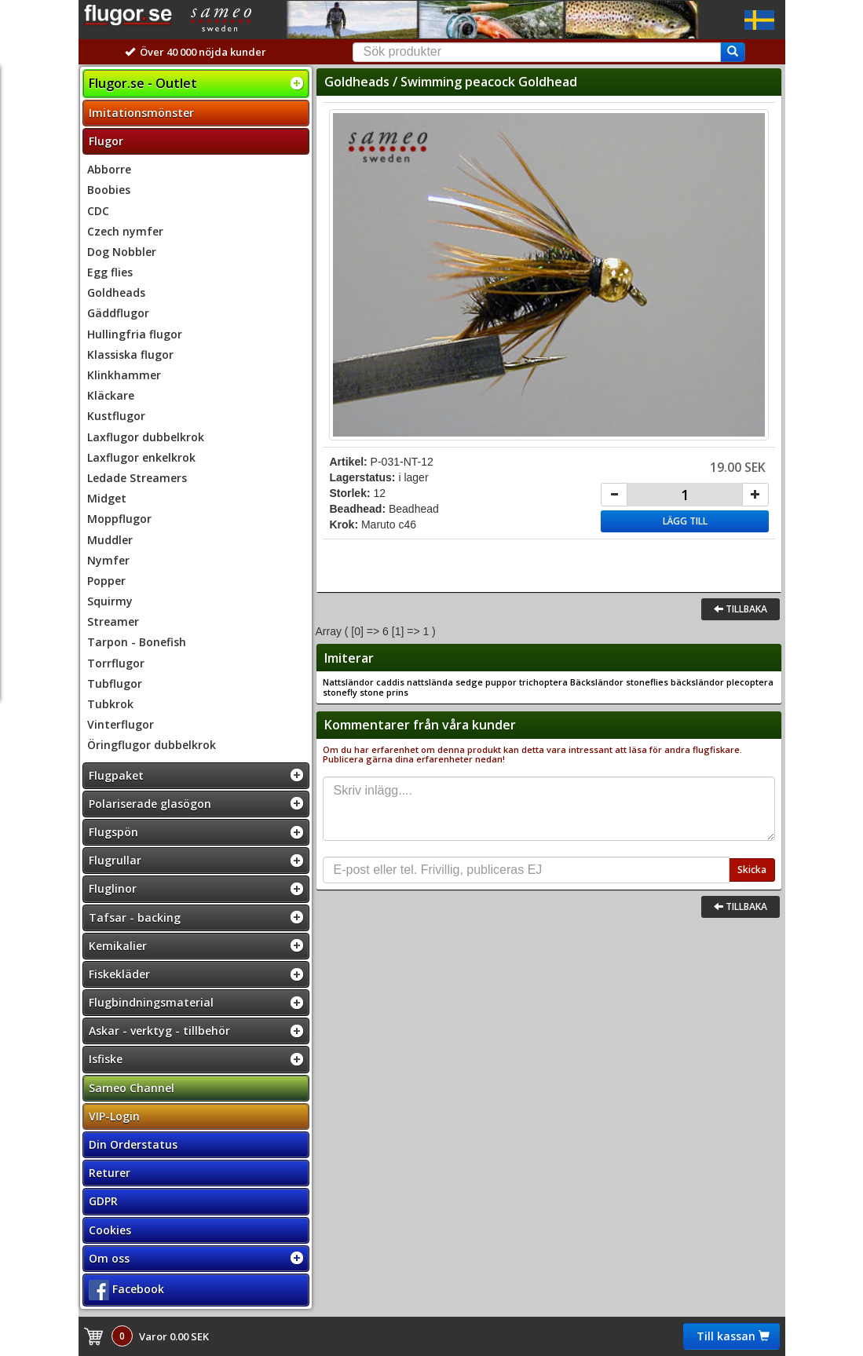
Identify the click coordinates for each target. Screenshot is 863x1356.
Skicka (751, 869)
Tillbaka (740, 609)
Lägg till (685, 521)
